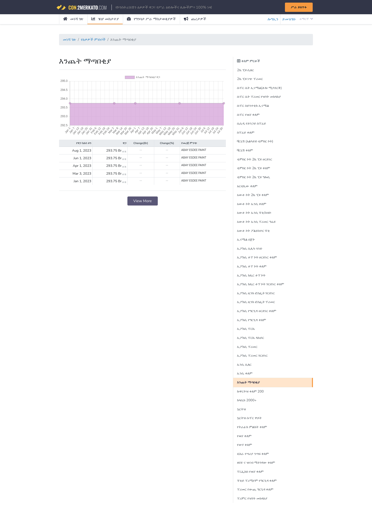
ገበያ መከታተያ (105, 19)
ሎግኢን (273, 19)
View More (142, 201)
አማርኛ (306, 19)
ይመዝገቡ (289, 19)
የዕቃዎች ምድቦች (93, 39)
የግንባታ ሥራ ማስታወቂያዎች (151, 19)
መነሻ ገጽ (73, 19)
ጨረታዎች (195, 19)
